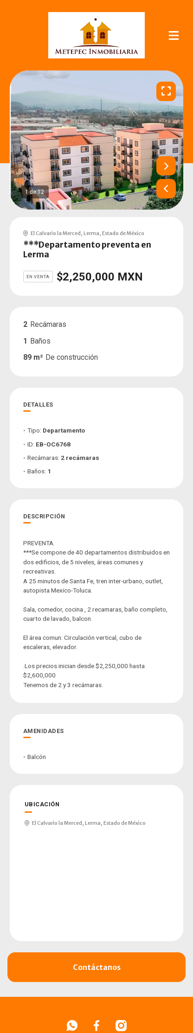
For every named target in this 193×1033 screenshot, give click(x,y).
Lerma (91, 233)
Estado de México (123, 233)
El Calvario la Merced (56, 233)
